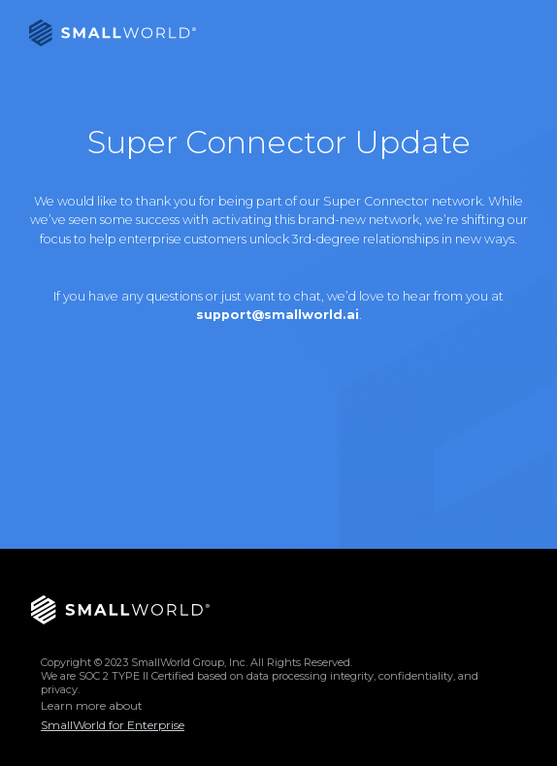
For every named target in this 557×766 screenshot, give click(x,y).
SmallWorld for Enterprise (112, 725)
